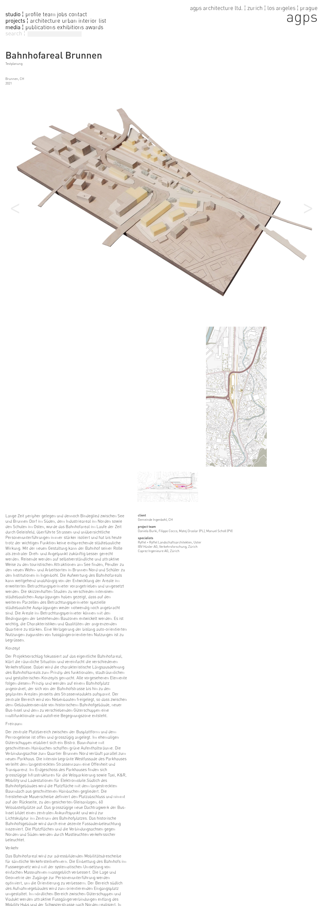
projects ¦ (16, 21)
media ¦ (14, 27)
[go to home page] (254, 13)
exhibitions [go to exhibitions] (70, 27)
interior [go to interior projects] (87, 20)
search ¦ (15, 33)
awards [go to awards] (94, 27)
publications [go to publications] (40, 27)
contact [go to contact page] (78, 14)
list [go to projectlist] (102, 20)
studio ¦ (14, 14)
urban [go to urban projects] (69, 20)
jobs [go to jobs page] (62, 14)
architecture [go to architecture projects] (45, 20)
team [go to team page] (49, 14)
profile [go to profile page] (33, 14)
